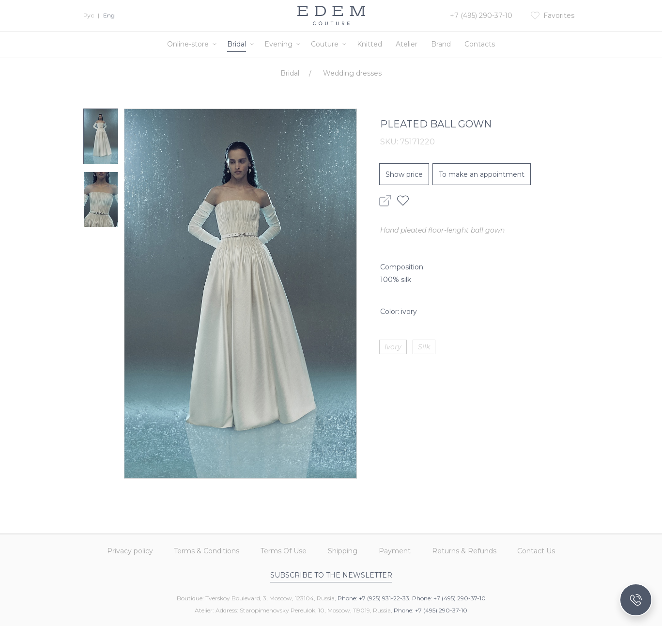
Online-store (188, 44)
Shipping (342, 551)
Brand (441, 44)
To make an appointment (481, 174)
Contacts (479, 44)
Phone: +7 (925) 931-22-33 (373, 598)
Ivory (393, 347)
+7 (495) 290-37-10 (481, 15)
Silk (424, 347)
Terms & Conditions (206, 551)
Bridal (236, 44)
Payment (395, 551)
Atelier (406, 44)
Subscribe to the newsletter (331, 575)
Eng (109, 15)
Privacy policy (130, 551)
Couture (325, 44)
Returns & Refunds (464, 551)
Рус (88, 15)
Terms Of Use (284, 551)
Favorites (558, 15)
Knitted (369, 44)
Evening (278, 44)
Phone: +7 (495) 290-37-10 (449, 598)
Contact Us (536, 551)
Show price (404, 174)
